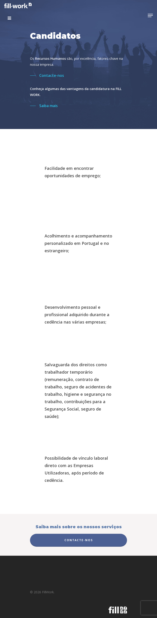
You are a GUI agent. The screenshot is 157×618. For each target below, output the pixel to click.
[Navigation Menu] (150, 15)
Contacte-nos (78, 540)
